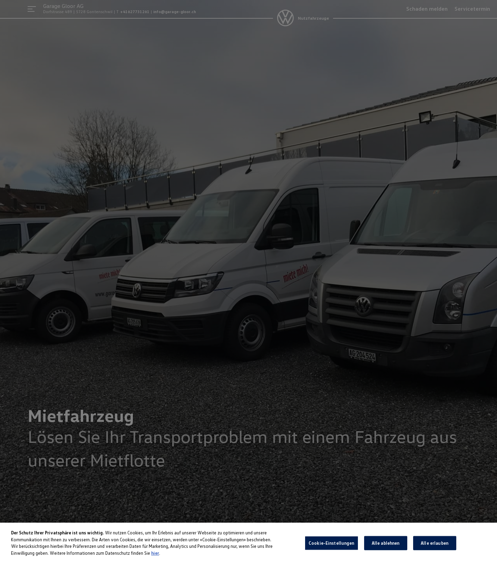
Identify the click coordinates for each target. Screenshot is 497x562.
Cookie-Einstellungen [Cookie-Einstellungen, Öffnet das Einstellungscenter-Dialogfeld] (331, 545)
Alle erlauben (434, 545)
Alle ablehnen (386, 545)
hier (155, 555)
